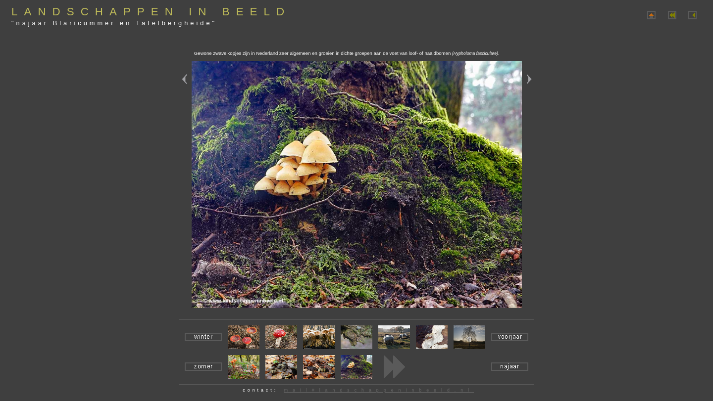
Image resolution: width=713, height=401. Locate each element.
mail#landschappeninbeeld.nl (379, 390)
